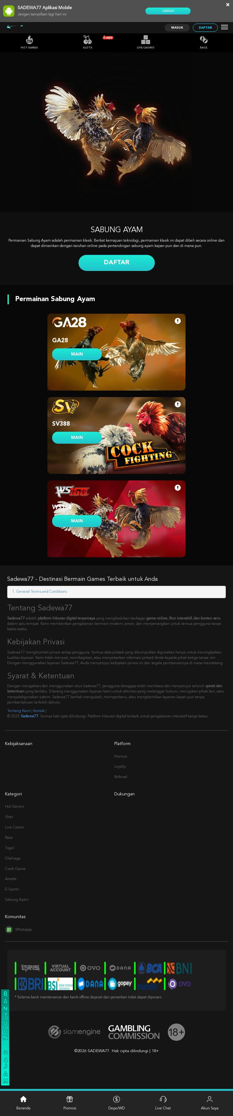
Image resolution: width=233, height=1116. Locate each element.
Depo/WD (116, 1103)
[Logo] (23, 28)
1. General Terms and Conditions (39, 592)
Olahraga (12, 859)
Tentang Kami (18, 711)
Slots (87, 42)
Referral (120, 777)
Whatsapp (18, 930)
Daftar (205, 27)
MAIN (77, 354)
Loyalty (120, 767)
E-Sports (12, 889)
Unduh (168, 11)
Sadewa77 (29, 716)
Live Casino (145, 42)
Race (203, 42)
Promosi (120, 757)
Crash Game (15, 869)
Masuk (177, 27)
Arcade (11, 879)
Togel (9, 848)
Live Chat (163, 1103)
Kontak (39, 711)
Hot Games (29, 42)
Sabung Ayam (17, 900)
